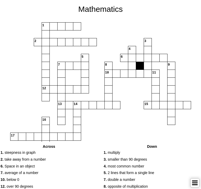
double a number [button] (119, 179)
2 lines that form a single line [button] (129, 173)
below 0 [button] (10, 179)
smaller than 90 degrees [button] (125, 159)
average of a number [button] (19, 173)
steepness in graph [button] (18, 152)
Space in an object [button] (18, 166)
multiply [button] (112, 152)
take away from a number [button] (23, 159)
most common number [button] (124, 166)
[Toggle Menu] (194, 182)
